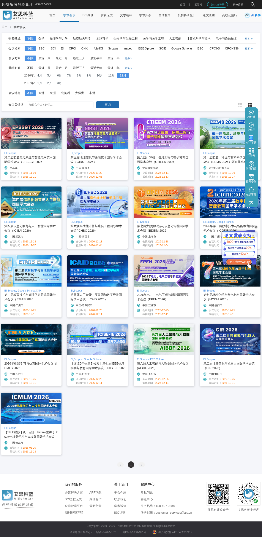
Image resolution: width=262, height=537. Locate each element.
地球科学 (102, 38)
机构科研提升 (187, 15)
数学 (41, 38)
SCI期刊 (87, 15)
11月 (111, 75)
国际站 (198, 4)
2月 (49, 83)
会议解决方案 (74, 492)
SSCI (42, 48)
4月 (39, 75)
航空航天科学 (82, 38)
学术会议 (69, 15)
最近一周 (44, 58)
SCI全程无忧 (73, 499)
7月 (69, 75)
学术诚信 (120, 506)
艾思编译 (126, 15)
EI (62, 48)
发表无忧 (107, 15)
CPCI (72, 48)
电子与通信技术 (226, 38)
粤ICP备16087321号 (134, 532)
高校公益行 (229, 15)
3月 (59, 83)
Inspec (127, 48)
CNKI (84, 48)
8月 (79, 75)
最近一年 (113, 58)
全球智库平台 (74, 506)
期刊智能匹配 (74, 512)
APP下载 (95, 492)
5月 (49, 75)
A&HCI (98, 48)
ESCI (200, 48)
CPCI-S (215, 48)
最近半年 (96, 58)
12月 (123, 75)
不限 (30, 38)
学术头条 (145, 15)
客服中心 (147, 499)
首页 (182, 4)
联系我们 (120, 499)
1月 (39, 83)
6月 (59, 75)
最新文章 (95, 506)
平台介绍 (120, 492)
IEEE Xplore (145, 48)
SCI (53, 48)
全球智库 (164, 15)
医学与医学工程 (153, 38)
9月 (89, 75)
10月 (100, 75)
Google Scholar (181, 48)
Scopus (113, 48)
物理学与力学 (59, 38)
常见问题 (147, 492)
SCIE (162, 48)
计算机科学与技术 (198, 38)
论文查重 (209, 15)
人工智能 (175, 38)
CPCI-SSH (232, 48)
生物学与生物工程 (126, 38)
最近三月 (79, 58)
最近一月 (62, 58)
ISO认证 (119, 512)
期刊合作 (95, 499)
